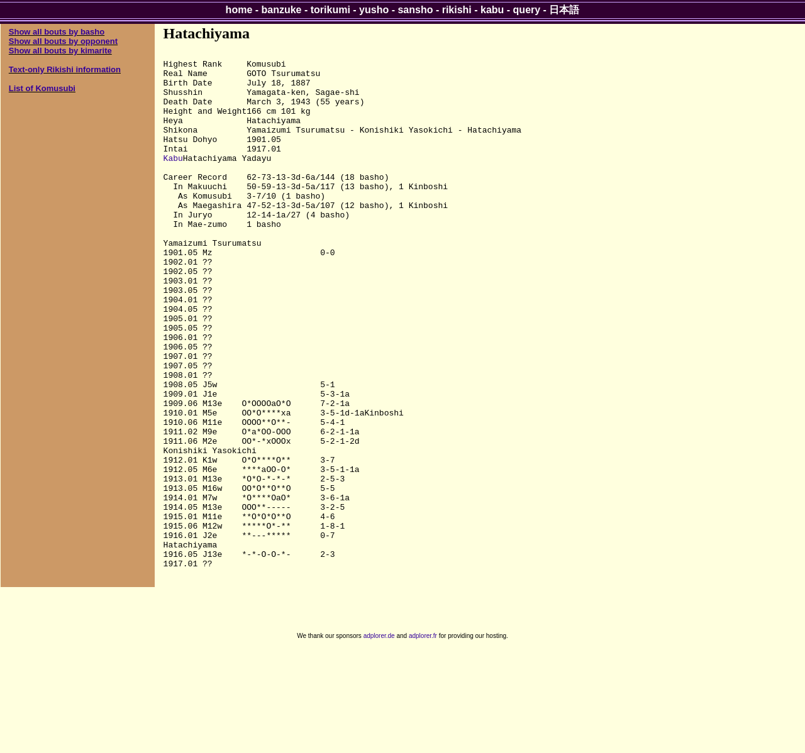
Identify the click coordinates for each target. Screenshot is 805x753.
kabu (492, 9)
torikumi (330, 9)
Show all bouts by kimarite (60, 50)
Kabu (173, 180)
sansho (415, 9)
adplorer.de (379, 739)
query (527, 9)
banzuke (282, 9)
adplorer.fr (423, 739)
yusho (374, 9)
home (239, 9)
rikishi (457, 9)
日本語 (564, 9)
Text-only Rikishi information (65, 69)
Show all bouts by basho (56, 31)
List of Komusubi (42, 88)
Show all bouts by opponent (63, 41)
